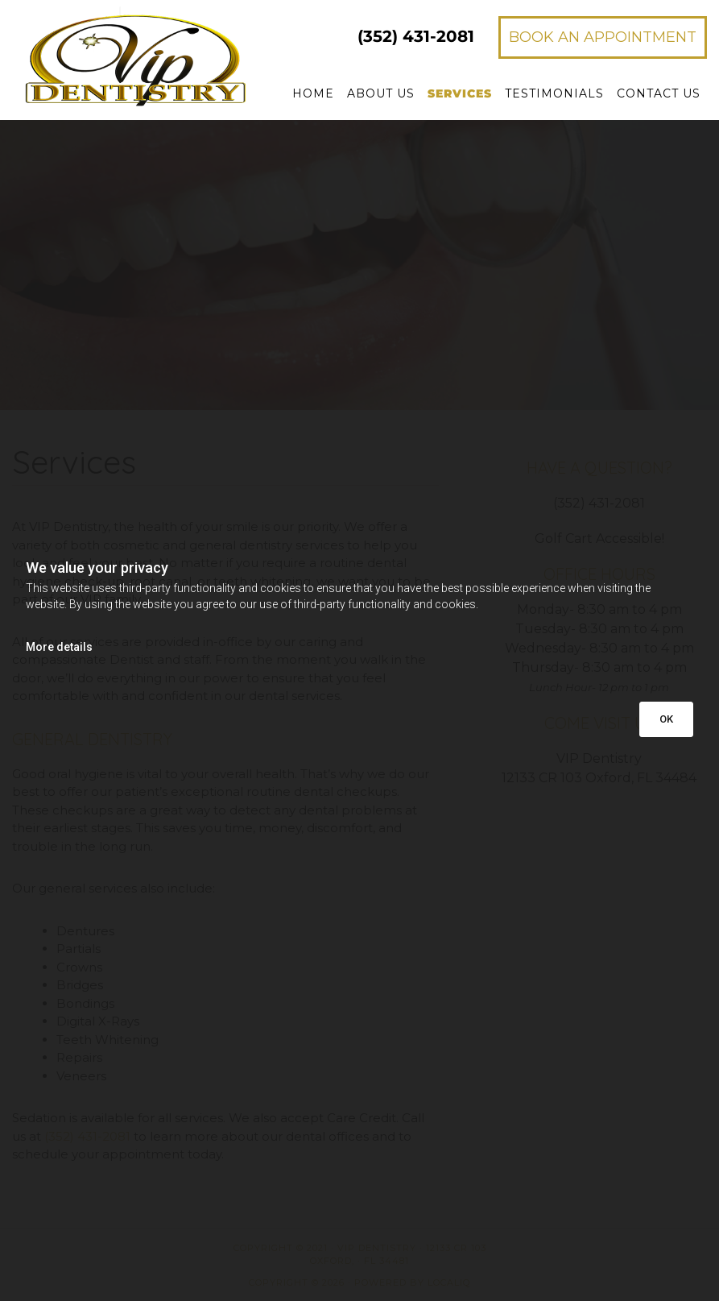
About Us (381, 93)
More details (59, 646)
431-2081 (415, 36)
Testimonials (554, 93)
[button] (602, 37)
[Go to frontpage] (120, 57)
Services (460, 93)
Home (313, 93)
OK (666, 719)
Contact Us (658, 93)
